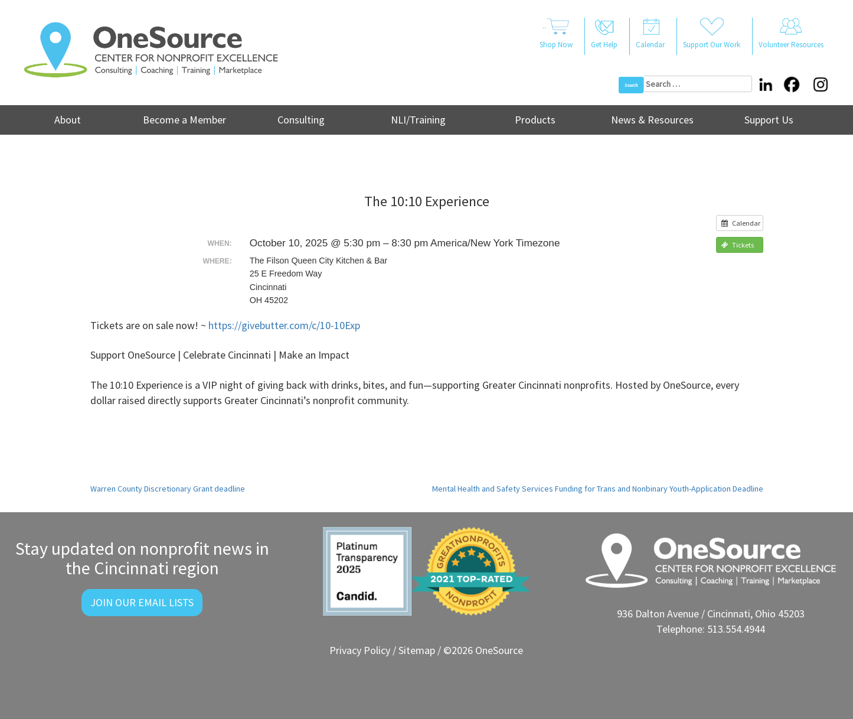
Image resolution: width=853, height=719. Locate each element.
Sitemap (416, 650)
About (67, 119)
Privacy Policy (359, 650)
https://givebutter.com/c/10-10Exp (284, 325)
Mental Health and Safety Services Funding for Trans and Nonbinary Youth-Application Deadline (597, 488)
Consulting (301, 119)
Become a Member (184, 119)
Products (535, 119)
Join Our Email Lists (142, 602)
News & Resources (652, 119)
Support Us (768, 119)
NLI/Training (418, 119)
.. (556, 34)
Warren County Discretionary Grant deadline (167, 488)
